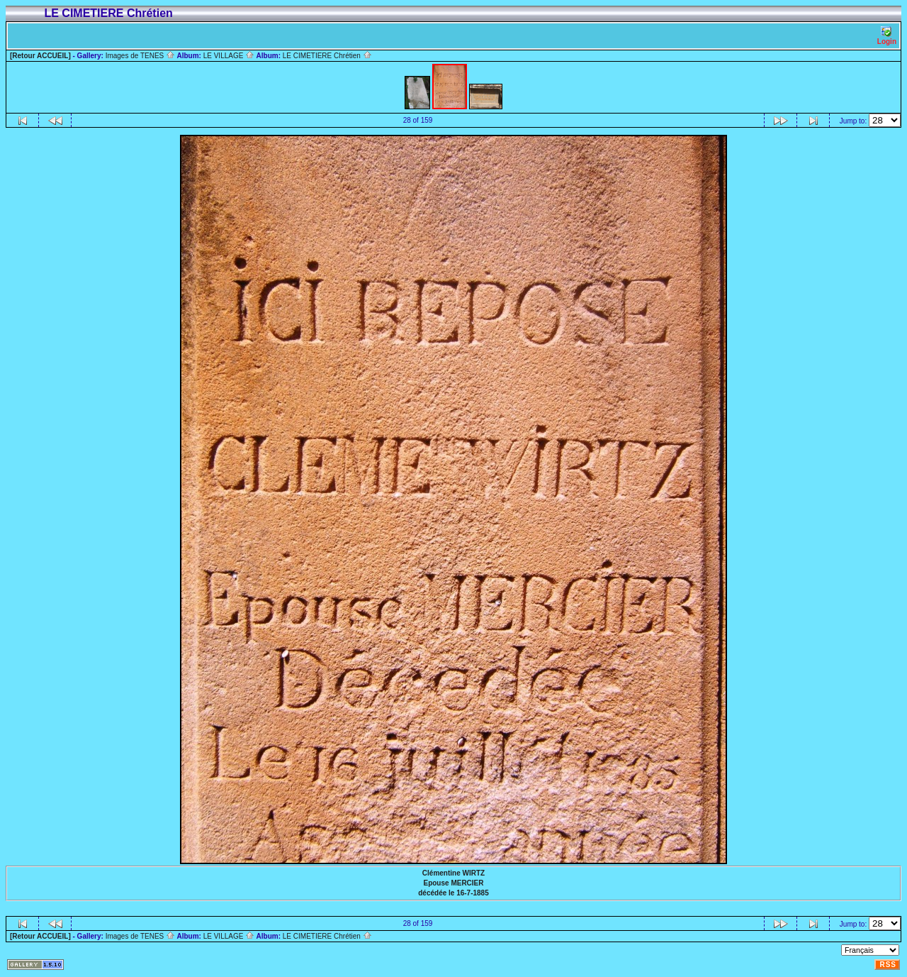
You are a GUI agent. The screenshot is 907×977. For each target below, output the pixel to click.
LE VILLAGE (228, 56)
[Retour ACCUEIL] (40, 56)
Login (886, 35)
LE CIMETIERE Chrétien (327, 56)
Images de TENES (140, 56)
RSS (887, 964)
